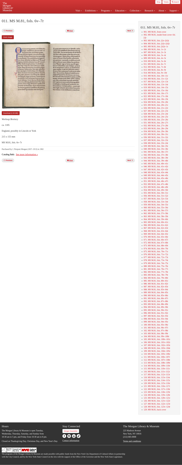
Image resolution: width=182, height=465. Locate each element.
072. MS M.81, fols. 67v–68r (156, 243)
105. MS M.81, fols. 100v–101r (157, 339)
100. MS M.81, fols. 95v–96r (156, 325)
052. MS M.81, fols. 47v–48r (156, 184)
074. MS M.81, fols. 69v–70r (156, 248)
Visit (78, 10)
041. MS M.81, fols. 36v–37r (156, 152)
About (162, 10)
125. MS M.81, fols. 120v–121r (157, 398)
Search (175, 2)
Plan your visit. (63, 15)
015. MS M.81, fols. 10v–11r (156, 76)
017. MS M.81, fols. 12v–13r (156, 81)
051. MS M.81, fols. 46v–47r (156, 181)
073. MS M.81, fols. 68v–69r (156, 245)
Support (174, 10)
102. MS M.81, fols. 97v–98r (156, 330)
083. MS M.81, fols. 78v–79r (156, 275)
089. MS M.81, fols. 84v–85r (156, 292)
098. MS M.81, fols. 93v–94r (156, 319)
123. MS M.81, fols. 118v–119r (157, 392)
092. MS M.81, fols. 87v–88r (156, 301)
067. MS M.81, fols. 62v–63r (156, 228)
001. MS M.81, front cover (155, 32)
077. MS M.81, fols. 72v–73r (156, 257)
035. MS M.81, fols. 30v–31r (156, 134)
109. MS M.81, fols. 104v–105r (157, 351)
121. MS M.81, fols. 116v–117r (157, 386)
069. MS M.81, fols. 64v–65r (156, 234)
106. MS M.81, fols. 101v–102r (157, 342)
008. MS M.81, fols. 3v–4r (155, 55)
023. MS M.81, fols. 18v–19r (156, 99)
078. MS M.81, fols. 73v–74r (156, 260)
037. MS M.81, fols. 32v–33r (156, 140)
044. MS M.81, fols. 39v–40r (156, 161)
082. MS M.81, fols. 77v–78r (156, 272)
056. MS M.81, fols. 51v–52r (156, 196)
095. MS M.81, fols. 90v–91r (156, 310)
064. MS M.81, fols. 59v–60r (156, 219)
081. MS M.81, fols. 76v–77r (156, 269)
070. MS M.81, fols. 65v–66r (156, 237)
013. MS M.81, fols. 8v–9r (155, 70)
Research (150, 10)
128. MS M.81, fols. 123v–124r (157, 407)
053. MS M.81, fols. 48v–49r (156, 187)
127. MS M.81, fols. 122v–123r (157, 404)
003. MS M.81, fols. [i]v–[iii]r (156, 40)
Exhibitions (91, 10)
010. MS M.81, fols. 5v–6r (155, 61)
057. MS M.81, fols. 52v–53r (156, 199)
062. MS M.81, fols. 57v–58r (156, 213)
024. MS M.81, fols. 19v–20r (156, 102)
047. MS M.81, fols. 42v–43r (156, 169)
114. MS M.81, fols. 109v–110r (157, 366)
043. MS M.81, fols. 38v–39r (156, 158)
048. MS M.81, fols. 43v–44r (156, 172)
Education (120, 10)
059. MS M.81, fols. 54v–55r (156, 204)
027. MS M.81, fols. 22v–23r (156, 111)
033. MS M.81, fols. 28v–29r (156, 128)
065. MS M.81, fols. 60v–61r (156, 222)
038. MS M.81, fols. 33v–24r (156, 143)
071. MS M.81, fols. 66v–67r (156, 240)
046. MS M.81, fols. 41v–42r (156, 166)
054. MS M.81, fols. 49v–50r (156, 190)
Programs (106, 10)
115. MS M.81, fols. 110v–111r (157, 368)
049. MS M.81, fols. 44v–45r (156, 175)
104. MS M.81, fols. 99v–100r (156, 336)
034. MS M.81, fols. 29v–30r (156, 131)
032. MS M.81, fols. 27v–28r (156, 125)
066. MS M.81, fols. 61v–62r (156, 225)
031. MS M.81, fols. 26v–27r (156, 123)
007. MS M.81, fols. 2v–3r (155, 52)
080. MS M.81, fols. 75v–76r (156, 266)
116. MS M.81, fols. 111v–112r (157, 371)
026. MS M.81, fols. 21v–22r (156, 108)
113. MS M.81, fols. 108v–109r (157, 363)
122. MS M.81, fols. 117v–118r (157, 389)
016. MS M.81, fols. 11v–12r (156, 79)
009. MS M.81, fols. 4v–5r (155, 58)
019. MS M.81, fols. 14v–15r (156, 87)
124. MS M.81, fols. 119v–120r (157, 395)
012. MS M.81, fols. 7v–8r (155, 67)
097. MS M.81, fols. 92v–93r (156, 316)
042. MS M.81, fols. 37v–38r (156, 155)
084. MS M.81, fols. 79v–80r (156, 278)
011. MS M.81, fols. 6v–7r (155, 64)
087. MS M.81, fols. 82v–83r (156, 286)
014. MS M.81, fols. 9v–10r (155, 73)
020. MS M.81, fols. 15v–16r (156, 90)
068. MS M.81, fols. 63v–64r (156, 231)
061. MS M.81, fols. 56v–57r (156, 210)
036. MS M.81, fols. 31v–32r (156, 137)
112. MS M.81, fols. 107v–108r (157, 360)
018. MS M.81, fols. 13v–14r (156, 84)
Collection (135, 10)
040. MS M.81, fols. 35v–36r (156, 149)
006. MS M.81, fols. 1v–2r (155, 49)
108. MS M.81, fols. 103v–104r (157, 348)
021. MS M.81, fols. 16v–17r (156, 93)
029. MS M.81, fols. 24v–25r (156, 117)
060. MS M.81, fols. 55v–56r (156, 207)
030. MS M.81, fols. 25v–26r (156, 119)
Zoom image (7, 37)
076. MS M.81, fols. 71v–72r (156, 254)
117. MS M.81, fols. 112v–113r (157, 374)
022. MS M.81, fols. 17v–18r (156, 96)
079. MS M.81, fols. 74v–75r (156, 263)
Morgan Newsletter (71, 431)
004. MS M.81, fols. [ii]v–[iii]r (157, 43)
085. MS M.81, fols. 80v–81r (156, 281)
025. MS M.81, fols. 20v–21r (156, 105)
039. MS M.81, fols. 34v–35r (156, 146)
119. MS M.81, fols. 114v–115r (157, 380)
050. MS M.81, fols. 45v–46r (156, 178)
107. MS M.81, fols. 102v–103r (157, 345)
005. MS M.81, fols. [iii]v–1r (156, 46)
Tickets (166, 2)
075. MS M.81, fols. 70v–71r (156, 251)
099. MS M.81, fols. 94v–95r (156, 322)
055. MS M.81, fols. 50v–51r (156, 193)
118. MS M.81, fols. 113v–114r (157, 377)
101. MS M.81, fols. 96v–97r (156, 328)
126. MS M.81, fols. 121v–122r (157, 401)
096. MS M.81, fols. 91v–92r (156, 313)
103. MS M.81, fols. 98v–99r (156, 333)
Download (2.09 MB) (10, 113)
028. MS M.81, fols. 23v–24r (156, 114)
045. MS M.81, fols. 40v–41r (156, 163)
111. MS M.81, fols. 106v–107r (157, 357)
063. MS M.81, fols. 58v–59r (156, 216)
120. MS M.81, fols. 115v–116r (157, 383)
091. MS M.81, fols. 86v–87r (156, 298)
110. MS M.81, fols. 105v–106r (157, 354)
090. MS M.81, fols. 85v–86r (156, 295)
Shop (158, 2)
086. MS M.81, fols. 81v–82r (156, 284)
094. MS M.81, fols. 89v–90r (156, 307)
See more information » (27, 154)
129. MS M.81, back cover (155, 409)
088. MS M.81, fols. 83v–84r (156, 289)
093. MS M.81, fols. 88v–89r (156, 304)
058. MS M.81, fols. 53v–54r (156, 202)
